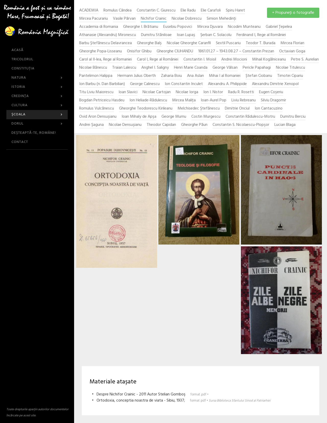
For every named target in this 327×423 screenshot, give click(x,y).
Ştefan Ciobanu (259, 76)
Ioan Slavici (128, 92)
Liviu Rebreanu (243, 100)
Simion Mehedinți (221, 19)
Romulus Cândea (117, 10)
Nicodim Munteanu (244, 27)
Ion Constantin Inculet (184, 84)
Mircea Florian (292, 43)
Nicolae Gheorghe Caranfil (189, 43)
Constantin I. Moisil (199, 59)
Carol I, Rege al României (157, 59)
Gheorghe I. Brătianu (140, 27)
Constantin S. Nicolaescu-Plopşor (241, 125)
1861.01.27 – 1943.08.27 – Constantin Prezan (236, 51)
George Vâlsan (225, 68)
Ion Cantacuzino (269, 108)
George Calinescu (145, 84)
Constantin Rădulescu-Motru (250, 117)
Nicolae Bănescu (93, 68)
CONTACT (19, 142)
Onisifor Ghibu (139, 51)
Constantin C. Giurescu (156, 10)
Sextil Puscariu (228, 43)
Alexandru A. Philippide (227, 84)
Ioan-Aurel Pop (213, 100)
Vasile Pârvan (124, 19)
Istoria (37, 86)
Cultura (37, 105)
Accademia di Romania (98, 27)
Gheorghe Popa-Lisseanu (100, 51)
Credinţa (37, 96)
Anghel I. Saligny (155, 68)
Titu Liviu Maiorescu (96, 92)
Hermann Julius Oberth (137, 76)
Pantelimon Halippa (95, 76)
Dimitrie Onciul (237, 108)
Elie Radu (188, 10)
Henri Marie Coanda (190, 68)
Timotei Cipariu (290, 76)
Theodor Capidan (161, 125)
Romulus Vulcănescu (96, 108)
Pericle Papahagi (257, 68)
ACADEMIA (88, 10)
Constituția (22, 68)
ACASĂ (17, 50)
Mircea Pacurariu (93, 19)
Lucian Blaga (285, 125)
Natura (37, 77)
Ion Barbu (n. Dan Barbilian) (102, 84)
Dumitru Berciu (293, 117)
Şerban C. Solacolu (215, 35)
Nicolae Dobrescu (187, 19)
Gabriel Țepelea (279, 27)
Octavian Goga (292, 51)
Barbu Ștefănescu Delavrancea (105, 43)
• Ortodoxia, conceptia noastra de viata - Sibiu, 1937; (181, 400)
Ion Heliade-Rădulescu (148, 100)
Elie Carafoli (211, 10)
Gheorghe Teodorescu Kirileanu (145, 108)
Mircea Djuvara (210, 27)
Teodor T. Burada (260, 43)
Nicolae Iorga (187, 92)
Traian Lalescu (124, 68)
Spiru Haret (235, 10)
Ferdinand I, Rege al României (261, 35)
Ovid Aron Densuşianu (97, 117)
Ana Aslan (195, 76)
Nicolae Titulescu (290, 68)
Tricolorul (22, 59)
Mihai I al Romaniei (224, 76)
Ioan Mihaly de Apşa (139, 117)
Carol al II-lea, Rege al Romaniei (105, 59)
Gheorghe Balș (149, 43)
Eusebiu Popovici (177, 27)
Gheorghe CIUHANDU (175, 51)
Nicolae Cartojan (157, 92)
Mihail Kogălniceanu (269, 59)
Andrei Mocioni (234, 59)
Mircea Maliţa (184, 100)
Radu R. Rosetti (241, 92)
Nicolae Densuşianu (125, 125)
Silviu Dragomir (273, 100)
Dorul (37, 123)
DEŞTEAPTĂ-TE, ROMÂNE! (33, 133)
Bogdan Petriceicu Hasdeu (101, 100)
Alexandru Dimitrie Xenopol (275, 84)
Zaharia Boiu (171, 76)
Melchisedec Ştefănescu (199, 108)
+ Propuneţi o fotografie (293, 12)
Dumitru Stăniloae (156, 35)
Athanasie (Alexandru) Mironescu (107, 35)
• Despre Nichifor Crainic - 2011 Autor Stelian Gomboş (150, 394)
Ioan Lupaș (186, 35)
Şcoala (37, 114)
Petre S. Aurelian (305, 59)
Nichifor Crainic (154, 19)
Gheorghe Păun (194, 125)
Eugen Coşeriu (271, 92)
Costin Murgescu (205, 117)
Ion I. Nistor (213, 92)
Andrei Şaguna (91, 125)
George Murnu (173, 117)
